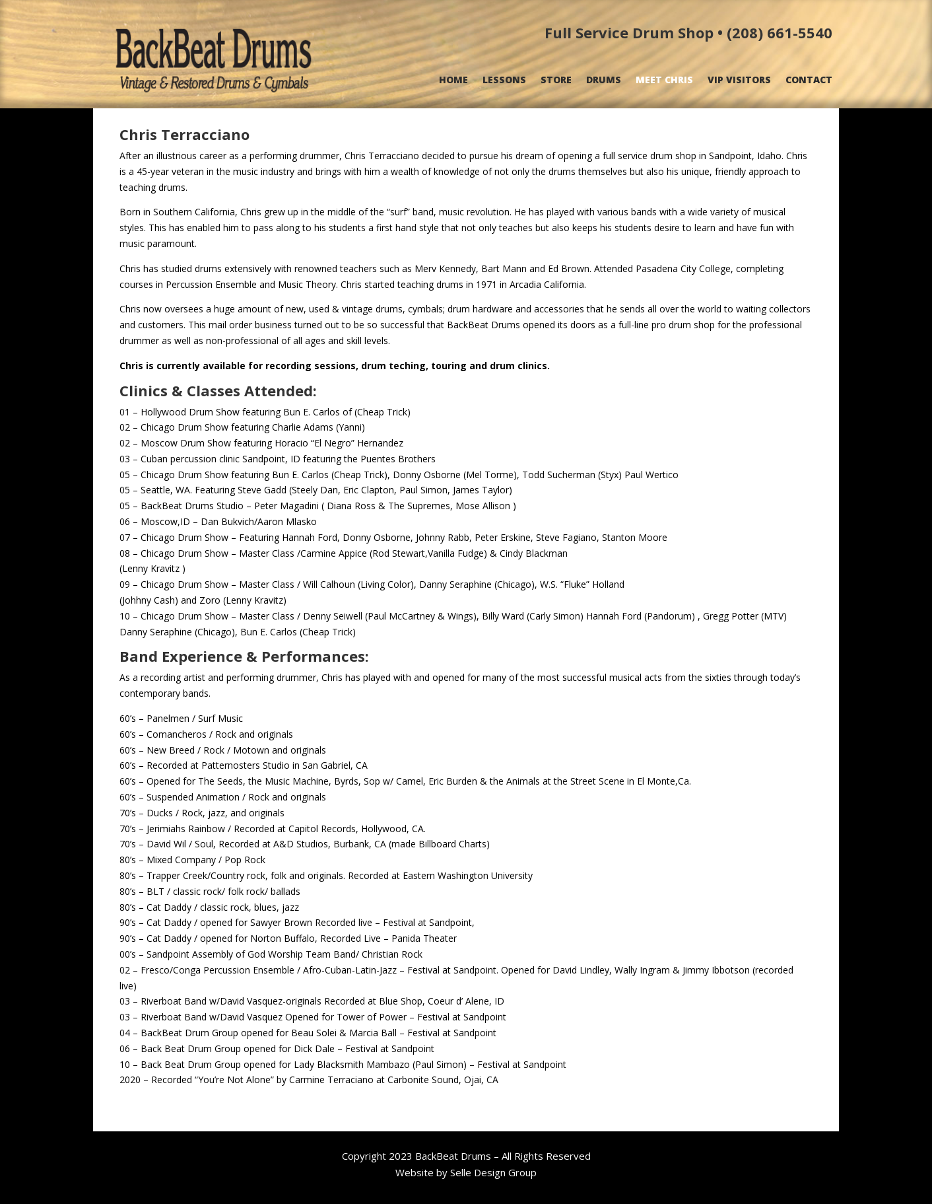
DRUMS (603, 80)
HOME (453, 80)
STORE (556, 80)
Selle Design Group (493, 1172)
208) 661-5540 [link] (782, 32)
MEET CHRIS (664, 80)
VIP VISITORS (739, 80)
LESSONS (504, 80)
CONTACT (808, 80)
